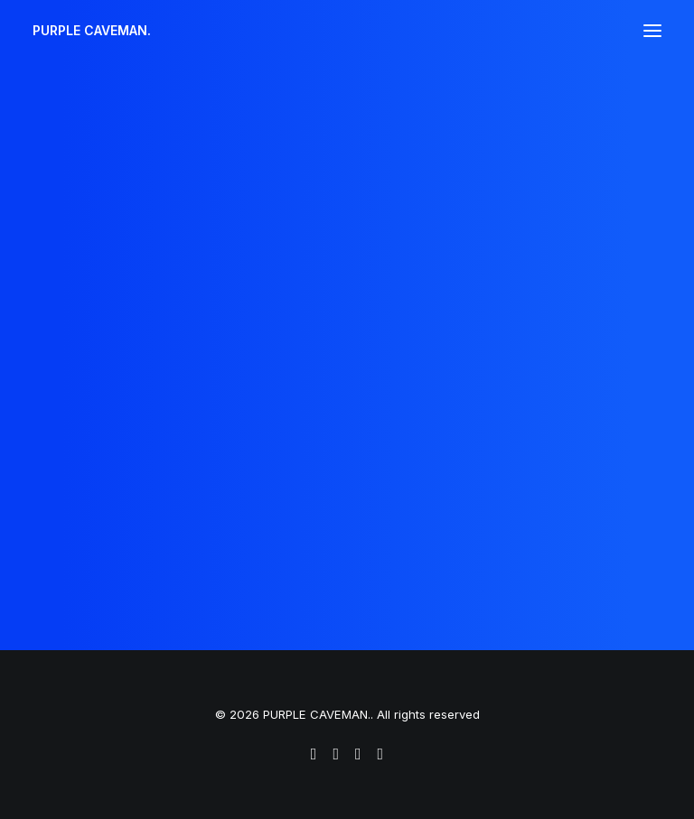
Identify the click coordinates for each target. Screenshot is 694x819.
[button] (652, 30)
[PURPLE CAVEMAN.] (92, 30)
